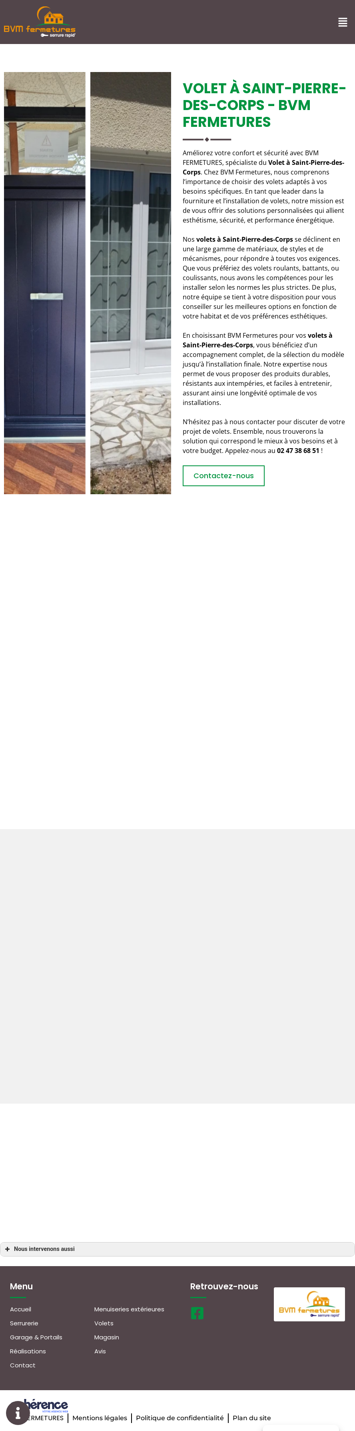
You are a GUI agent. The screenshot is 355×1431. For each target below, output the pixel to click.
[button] (224, 475)
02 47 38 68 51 (298, 450)
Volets (104, 1323)
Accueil (20, 1309)
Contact (23, 1365)
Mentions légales (99, 1418)
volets (317, 335)
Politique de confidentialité (180, 1418)
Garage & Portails (36, 1337)
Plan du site (252, 1418)
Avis (100, 1351)
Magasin (106, 1337)
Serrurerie (24, 1323)
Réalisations (28, 1351)
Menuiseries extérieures (129, 1309)
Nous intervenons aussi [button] (39, 1249)
